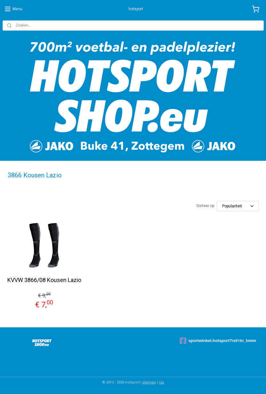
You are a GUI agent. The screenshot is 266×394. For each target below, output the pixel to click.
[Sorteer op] (237, 206)
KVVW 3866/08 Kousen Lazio (44, 280)
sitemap (149, 382)
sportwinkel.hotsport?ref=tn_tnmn (218, 341)
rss (161, 382)
